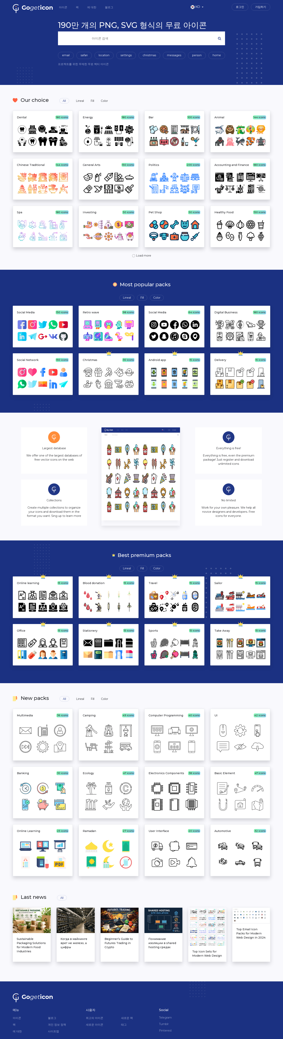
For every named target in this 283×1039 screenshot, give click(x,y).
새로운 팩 (127, 1018)
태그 (124, 1024)
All (64, 101)
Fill (92, 101)
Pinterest (165, 1030)
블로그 (109, 7)
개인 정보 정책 (57, 1024)
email (66, 55)
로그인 (240, 7)
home (217, 55)
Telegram (165, 1017)
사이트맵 (53, 1031)
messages (174, 55)
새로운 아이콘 (94, 1024)
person (197, 55)
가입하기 (260, 7)
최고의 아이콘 (94, 1018)
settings (126, 55)
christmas (149, 55)
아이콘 (63, 7)
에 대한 (92, 7)
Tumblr (164, 1024)
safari (84, 55)
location (104, 55)
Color (104, 101)
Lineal (80, 101)
